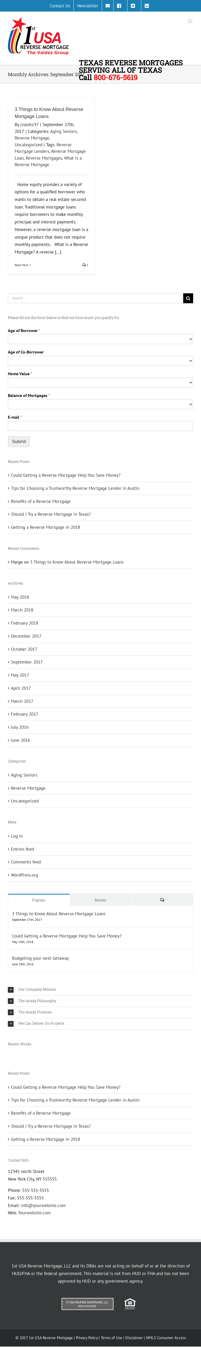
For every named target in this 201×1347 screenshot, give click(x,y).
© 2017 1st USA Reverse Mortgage (44, 1337)
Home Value (20, 373)
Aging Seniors (63, 131)
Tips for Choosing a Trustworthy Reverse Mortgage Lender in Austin (75, 488)
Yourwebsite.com (34, 1213)
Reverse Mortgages (44, 158)
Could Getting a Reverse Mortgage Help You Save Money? (65, 475)
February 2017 (24, 714)
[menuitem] (60, 6)
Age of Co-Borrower (26, 352)
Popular (39, 899)
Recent (100, 899)
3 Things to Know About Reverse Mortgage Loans (77, 562)
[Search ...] (95, 298)
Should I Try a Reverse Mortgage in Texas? (51, 514)
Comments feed (26, 862)
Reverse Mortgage (32, 138)
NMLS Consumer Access (166, 1337)
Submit (19, 441)
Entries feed (22, 849)
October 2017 (24, 649)
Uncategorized (28, 145)
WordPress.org (24, 875)
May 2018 (20, 597)
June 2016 (20, 740)
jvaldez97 (29, 124)
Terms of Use (111, 1337)
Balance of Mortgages (29, 395)
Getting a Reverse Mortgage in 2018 (45, 527)
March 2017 (22, 701)
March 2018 (22, 610)
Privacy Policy (87, 1337)
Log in (17, 836)
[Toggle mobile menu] (190, 21)
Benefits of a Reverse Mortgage (41, 501)
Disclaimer (134, 1337)
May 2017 (20, 675)
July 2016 (20, 727)
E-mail (15, 417)
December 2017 (26, 636)
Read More (21, 265)
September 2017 (27, 662)
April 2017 (21, 688)
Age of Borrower (24, 330)
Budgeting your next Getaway (40, 958)
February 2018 (24, 623)
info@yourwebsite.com (43, 1205)
